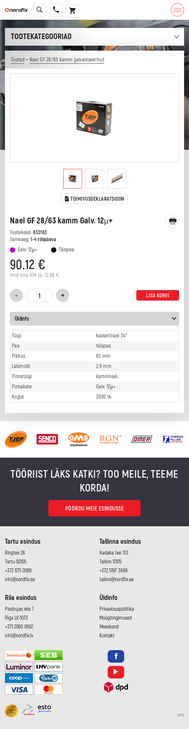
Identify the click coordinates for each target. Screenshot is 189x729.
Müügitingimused (115, 618)
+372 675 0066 (18, 570)
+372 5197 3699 (113, 570)
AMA (180, 715)
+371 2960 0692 (19, 627)
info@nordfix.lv (19, 635)
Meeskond (109, 627)
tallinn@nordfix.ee (116, 579)
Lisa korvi (157, 295)
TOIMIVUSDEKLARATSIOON (94, 199)
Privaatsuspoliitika (116, 609)
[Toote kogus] (39, 295)
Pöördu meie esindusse (94, 509)
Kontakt (107, 635)
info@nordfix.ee (20, 579)
